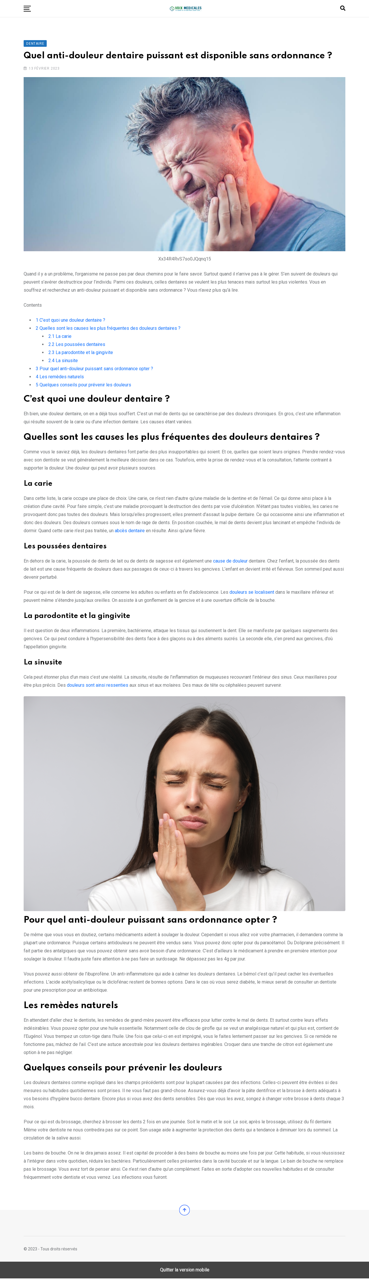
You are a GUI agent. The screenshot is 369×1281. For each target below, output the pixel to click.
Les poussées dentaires (76, 345)
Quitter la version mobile (184, 1272)
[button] (27, 9)
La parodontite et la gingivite (80, 353)
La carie (59, 337)
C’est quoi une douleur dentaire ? (70, 321)
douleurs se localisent (251, 593)
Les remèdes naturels (60, 378)
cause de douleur (230, 562)
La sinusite (63, 361)
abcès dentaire (130, 532)
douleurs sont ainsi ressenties (97, 686)
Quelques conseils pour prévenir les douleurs (83, 386)
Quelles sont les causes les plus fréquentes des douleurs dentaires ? (108, 329)
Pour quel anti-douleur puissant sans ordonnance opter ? (94, 370)
